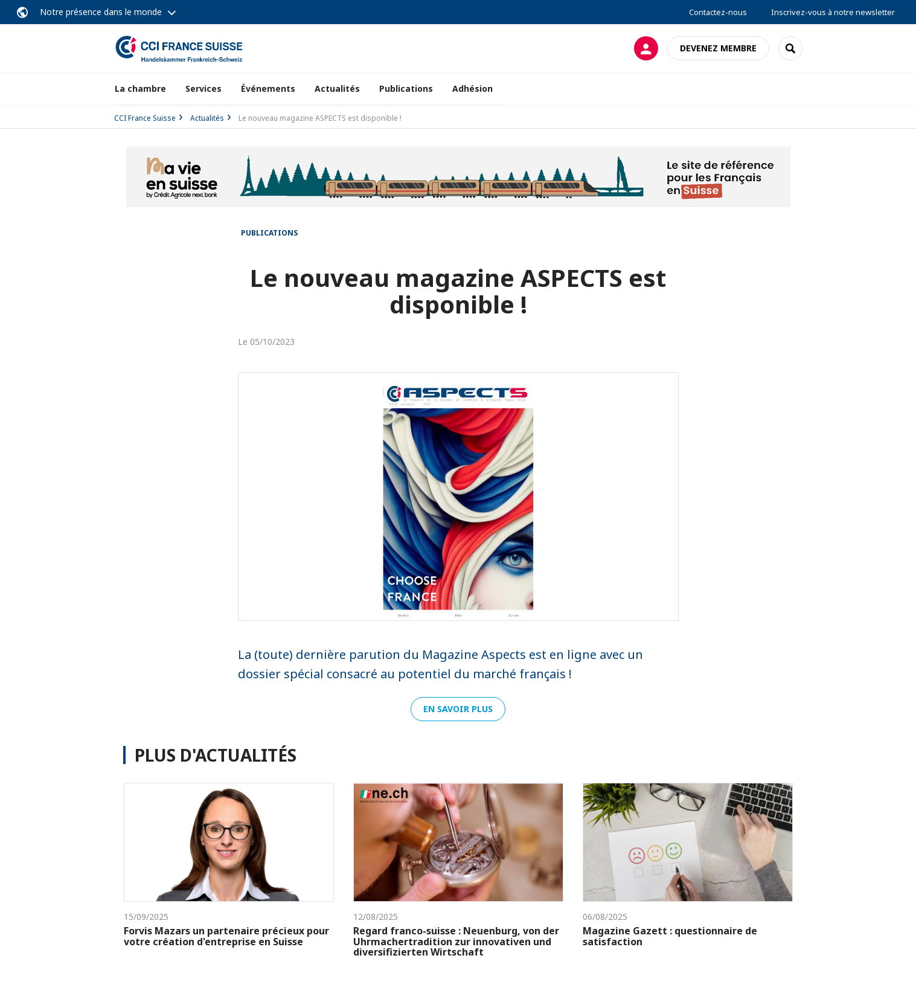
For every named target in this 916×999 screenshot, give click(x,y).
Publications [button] (406, 88)
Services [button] (203, 88)
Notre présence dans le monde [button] (101, 12)
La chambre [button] (140, 88)
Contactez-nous (718, 12)
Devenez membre (718, 48)
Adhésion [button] (472, 88)
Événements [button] (268, 88)
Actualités (337, 88)
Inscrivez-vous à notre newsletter (833, 12)
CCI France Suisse (145, 118)
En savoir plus (458, 709)
